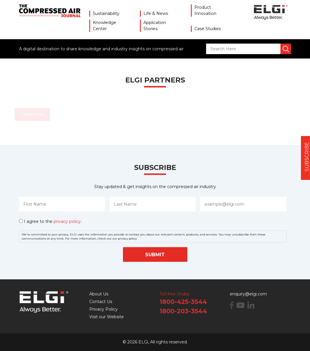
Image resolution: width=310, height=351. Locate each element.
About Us (98, 294)
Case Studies (207, 28)
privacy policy (67, 221)
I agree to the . (53, 221)
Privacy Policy (103, 309)
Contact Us (100, 301)
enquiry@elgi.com (248, 294)
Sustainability (106, 13)
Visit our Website (106, 316)
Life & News (155, 13)
